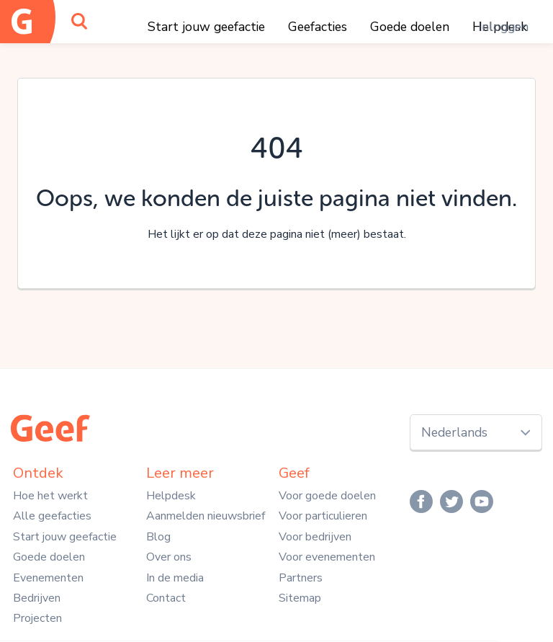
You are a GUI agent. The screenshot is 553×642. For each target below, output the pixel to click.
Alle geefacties (52, 516)
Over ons (169, 557)
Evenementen (48, 578)
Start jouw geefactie (206, 26)
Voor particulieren (323, 516)
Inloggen (503, 26)
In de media (175, 578)
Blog (158, 537)
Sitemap (300, 598)
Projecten (37, 618)
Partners (301, 578)
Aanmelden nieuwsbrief (205, 516)
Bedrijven (36, 598)
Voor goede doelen (327, 496)
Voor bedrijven (315, 537)
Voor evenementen (327, 557)
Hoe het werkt (50, 496)
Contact (166, 598)
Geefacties (317, 26)
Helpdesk (171, 496)
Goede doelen (409, 26)
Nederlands (454, 432)
